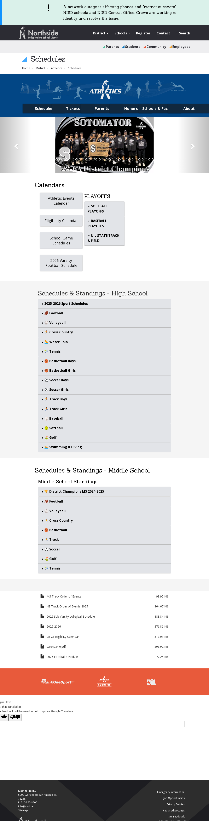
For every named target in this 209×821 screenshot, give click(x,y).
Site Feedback (176, 816)
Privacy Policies (176, 804)
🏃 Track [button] (51, 539)
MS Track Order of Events (64, 596)
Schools (122, 33)
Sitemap (23, 810)
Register (143, 33)
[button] (15, 145)
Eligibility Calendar (61, 220)
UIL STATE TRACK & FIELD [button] (103, 238)
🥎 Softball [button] (53, 428)
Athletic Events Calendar (61, 201)
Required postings (174, 810)
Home (26, 68)
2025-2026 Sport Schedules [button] (65, 303)
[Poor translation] (15, 717)
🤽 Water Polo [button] (55, 342)
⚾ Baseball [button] (53, 418)
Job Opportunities (174, 798)
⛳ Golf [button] (50, 437)
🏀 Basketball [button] (55, 530)
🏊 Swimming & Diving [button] (62, 447)
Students (132, 46)
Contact (163, 33)
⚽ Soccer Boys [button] (56, 380)
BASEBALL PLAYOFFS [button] (97, 223)
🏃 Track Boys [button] (55, 399)
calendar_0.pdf (56, 647)
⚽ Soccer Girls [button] (56, 389)
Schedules (44, 108)
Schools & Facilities (160, 108)
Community (156, 46)
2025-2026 (54, 626)
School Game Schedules (61, 240)
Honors (131, 108)
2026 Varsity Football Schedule (61, 263)
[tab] (104, 209)
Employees (181, 46)
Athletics (56, 68)
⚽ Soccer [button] (51, 549)
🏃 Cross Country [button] (58, 332)
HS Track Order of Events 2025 (67, 606)
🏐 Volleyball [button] (54, 322)
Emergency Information (171, 792)
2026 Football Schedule (62, 657)
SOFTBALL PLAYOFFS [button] (97, 209)
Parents (112, 46)
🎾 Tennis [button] (51, 351)
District (100, 33)
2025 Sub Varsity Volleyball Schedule (71, 616)
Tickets (73, 108)
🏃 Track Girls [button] (55, 409)
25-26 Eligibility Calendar (63, 637)
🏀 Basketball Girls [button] (59, 370)
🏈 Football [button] (53, 313)
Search (184, 33)
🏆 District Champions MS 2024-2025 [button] (73, 491)
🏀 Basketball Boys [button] (59, 361)
